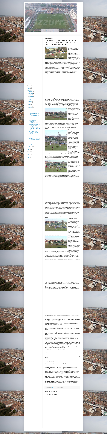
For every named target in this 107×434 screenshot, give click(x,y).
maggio (30, 102)
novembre (31, 93)
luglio (30, 99)
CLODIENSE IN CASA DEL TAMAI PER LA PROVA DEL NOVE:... (34, 128)
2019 (29, 90)
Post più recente (48, 425)
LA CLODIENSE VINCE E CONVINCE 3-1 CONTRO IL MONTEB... (34, 132)
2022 (29, 85)
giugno (30, 101)
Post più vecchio (77, 425)
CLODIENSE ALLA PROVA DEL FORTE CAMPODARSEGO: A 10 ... (34, 114)
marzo (30, 106)
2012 (29, 157)
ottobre (30, 94)
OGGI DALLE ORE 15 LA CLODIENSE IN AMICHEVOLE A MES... (34, 121)
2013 (29, 156)
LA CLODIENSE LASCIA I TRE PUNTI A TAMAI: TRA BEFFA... (34, 125)
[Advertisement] (32, 58)
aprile (30, 104)
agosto (30, 98)
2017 (29, 149)
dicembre (31, 91)
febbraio (30, 107)
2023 (29, 83)
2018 (29, 148)
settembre (31, 96)
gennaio (30, 146)
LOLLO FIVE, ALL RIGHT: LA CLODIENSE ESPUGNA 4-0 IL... (34, 139)
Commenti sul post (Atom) (53, 427)
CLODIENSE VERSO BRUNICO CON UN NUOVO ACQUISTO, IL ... (34, 143)
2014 (29, 154)
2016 (29, 151)
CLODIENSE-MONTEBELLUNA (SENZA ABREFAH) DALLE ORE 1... (34, 135)
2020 (29, 88)
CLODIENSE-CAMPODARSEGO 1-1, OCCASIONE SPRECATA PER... (34, 110)
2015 (29, 152)
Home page (28, 34)
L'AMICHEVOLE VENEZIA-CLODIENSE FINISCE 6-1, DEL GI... (34, 118)
